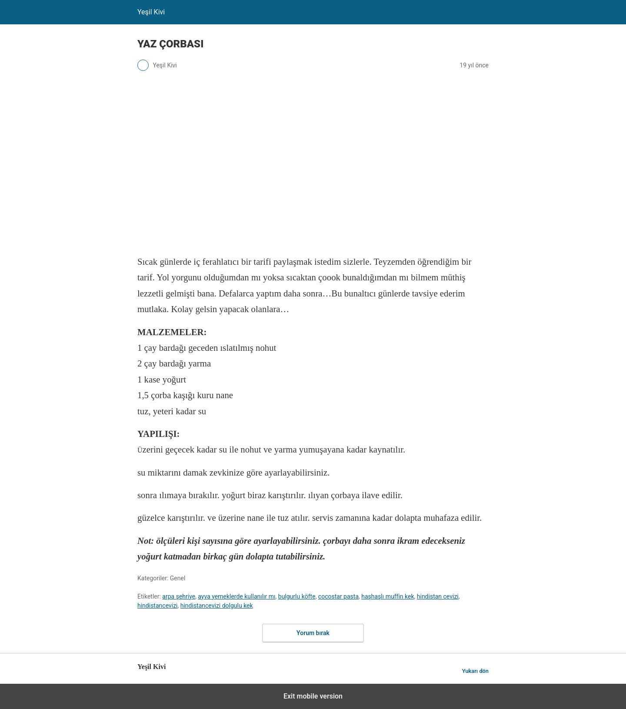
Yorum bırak (313, 632)
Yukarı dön (475, 671)
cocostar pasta (338, 596)
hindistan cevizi (438, 596)
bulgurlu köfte (297, 596)
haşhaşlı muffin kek (387, 596)
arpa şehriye (178, 596)
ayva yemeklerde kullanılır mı (236, 596)
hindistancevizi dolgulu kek (216, 605)
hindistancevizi (157, 605)
